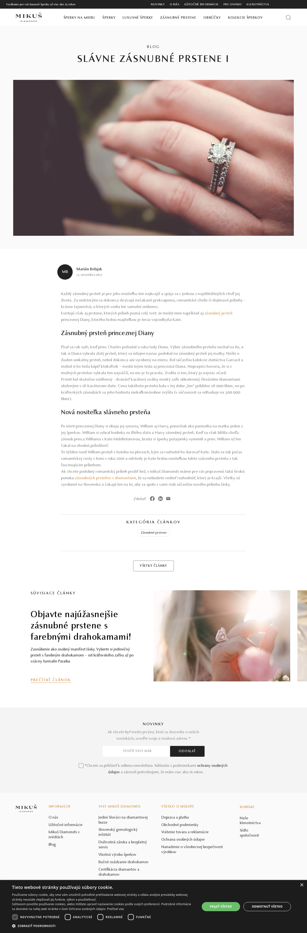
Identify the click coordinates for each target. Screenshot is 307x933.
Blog (52, 845)
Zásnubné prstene (178, 18)
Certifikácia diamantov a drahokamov (119, 872)
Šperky (108, 18)
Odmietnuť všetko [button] (267, 906)
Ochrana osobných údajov (183, 840)
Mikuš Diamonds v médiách (64, 834)
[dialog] (153, 906)
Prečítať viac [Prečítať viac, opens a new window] (115, 909)
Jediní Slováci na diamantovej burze (123, 820)
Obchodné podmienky (180, 825)
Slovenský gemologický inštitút (118, 832)
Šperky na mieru (79, 18)
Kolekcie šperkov (245, 18)
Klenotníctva (258, 4)
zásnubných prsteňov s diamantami (105, 478)
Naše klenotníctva (250, 820)
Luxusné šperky (138, 18)
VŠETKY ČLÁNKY (153, 566)
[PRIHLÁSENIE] (289, 4)
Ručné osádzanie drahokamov (124, 862)
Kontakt (247, 807)
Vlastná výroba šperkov (117, 855)
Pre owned (233, 4)
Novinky (158, 4)
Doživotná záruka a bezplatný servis (123, 844)
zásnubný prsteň (219, 313)
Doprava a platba (175, 818)
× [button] (301, 885)
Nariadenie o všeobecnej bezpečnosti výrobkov (192, 849)
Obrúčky (212, 18)
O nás (175, 4)
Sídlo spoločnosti (249, 833)
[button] (103, 926)
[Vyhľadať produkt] (288, 17)
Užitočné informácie (201, 4)
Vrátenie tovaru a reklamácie (185, 832)
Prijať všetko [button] (221, 906)
